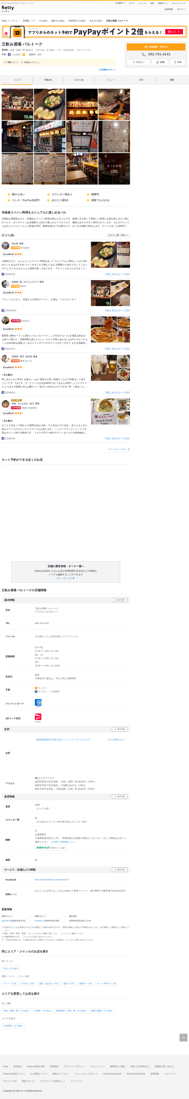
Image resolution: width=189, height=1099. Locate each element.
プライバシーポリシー (74, 1066)
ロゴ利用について (38, 1074)
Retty (5, 1066)
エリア (132, 3)
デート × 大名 (9, 983)
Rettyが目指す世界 (36, 1066)
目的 (152, 3)
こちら (62, 933)
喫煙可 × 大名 (85, 983)
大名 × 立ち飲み (11, 968)
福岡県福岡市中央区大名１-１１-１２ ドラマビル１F (63, 739)
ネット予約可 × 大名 (106, 983)
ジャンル (142, 3)
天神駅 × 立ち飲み (42, 1010)
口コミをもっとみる (118, 449)
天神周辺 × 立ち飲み (13, 1026)
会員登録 (169, 9)
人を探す (119, 3)
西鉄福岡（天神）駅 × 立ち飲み (71, 1010)
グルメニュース (178, 3)
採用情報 (154, 1074)
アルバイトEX (10, 1081)
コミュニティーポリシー (86, 1074)
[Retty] (8, 8)
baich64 (5, 920)
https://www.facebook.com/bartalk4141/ (52, 880)
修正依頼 (121, 600)
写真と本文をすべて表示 (117, 274)
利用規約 (54, 1066)
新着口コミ (163, 3)
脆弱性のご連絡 (117, 1066)
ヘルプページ (170, 1074)
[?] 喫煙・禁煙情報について (63, 842)
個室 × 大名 (68, 983)
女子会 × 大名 (27, 983)
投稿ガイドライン (60, 1074)
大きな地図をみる (115, 740)
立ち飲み (8, 374)
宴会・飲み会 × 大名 (49, 983)
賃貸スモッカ (28, 1081)
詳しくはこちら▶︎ (66, 578)
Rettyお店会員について (14, 1074)
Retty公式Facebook (112, 1074)
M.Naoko (39, 920)
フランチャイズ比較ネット (52, 1081)
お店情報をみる (107, 70)
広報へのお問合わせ (139, 1066)
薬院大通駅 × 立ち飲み (101, 1010)
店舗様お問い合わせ (164, 1066)
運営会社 (17, 1066)
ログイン (181, 9)
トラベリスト (76, 1081)
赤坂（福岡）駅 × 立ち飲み (16, 1010)
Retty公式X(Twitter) (136, 1074)
